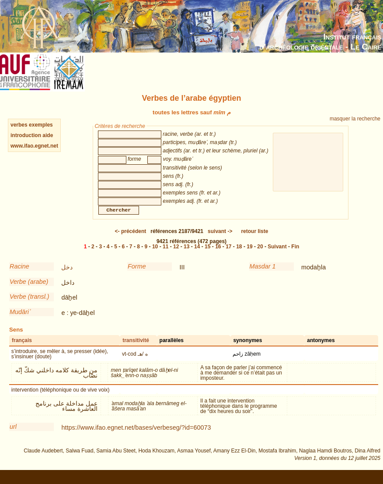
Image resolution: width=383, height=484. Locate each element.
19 (249, 255)
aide (47, 135)
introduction (26, 135)
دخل (67, 275)
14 (197, 255)
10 (155, 255)
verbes (19, 125)
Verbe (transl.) (29, 305)
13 (186, 255)
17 (228, 255)
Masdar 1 (263, 275)
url (13, 435)
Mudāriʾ (20, 320)
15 (207, 255)
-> (220, 240)
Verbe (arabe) (29, 290)
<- (130, 240)
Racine (19, 275)
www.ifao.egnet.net (34, 146)
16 (218, 255)
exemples (41, 125)
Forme (137, 275)
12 (176, 255)
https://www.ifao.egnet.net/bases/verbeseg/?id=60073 (136, 436)
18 (239, 255)
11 (165, 255)
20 (260, 255)
